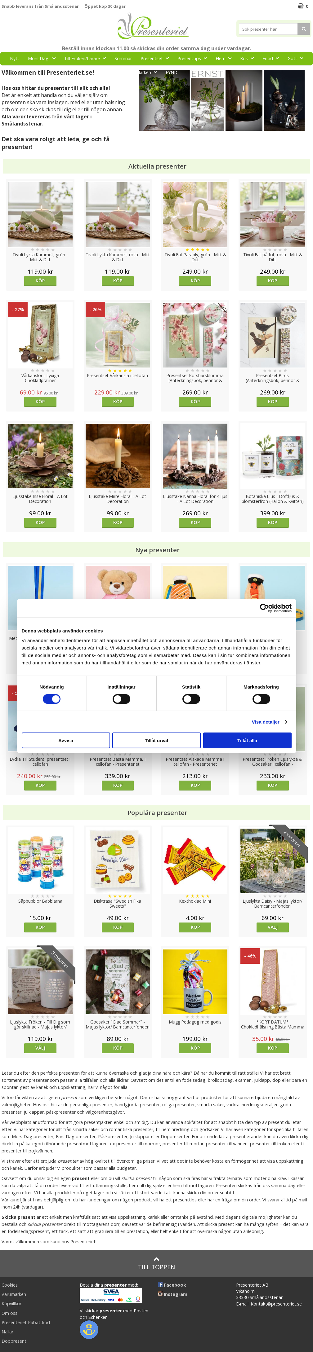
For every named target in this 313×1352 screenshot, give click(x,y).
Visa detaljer (265, 721)
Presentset (156, 58)
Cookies (10, 1285)
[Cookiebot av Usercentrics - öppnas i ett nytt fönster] (264, 608)
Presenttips (194, 58)
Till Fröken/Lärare (87, 58)
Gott (297, 58)
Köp (40, 281)
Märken (148, 72)
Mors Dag (43, 58)
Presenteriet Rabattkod (26, 1322)
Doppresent (14, 1341)
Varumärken (14, 1294)
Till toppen (156, 1263)
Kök (248, 58)
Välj (273, 927)
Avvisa (65, 740)
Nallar (7, 1332)
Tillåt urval (156, 740)
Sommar (123, 58)
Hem (225, 58)
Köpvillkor (11, 1303)
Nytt (14, 58)
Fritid (272, 58)
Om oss (9, 1313)
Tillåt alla (247, 740)
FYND (171, 72)
